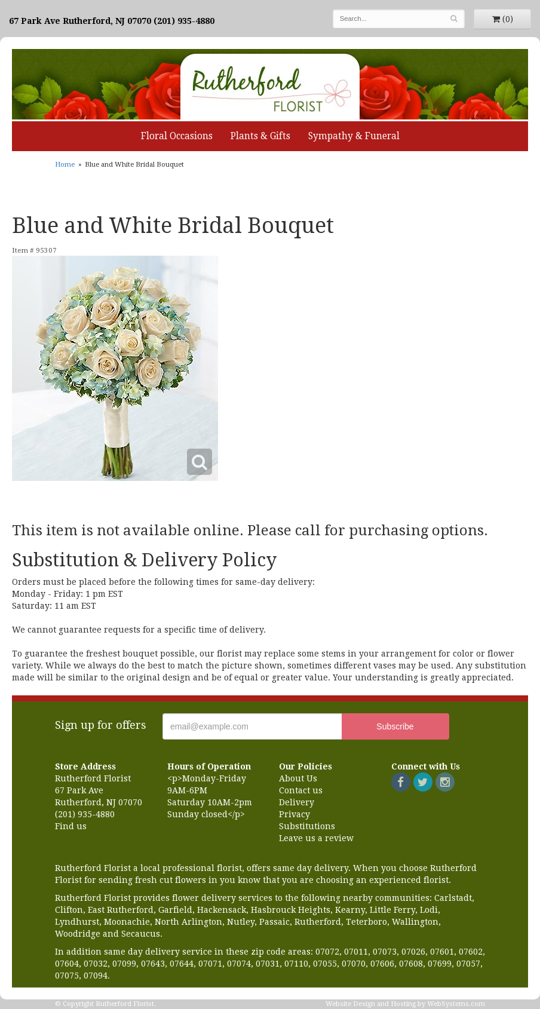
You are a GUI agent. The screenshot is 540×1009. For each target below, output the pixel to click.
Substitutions (307, 826)
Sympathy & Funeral (354, 136)
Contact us (301, 790)
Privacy (294, 814)
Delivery (296, 802)
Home (65, 164)
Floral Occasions (177, 136)
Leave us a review (316, 838)
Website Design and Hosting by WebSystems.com (405, 1004)
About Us (298, 778)
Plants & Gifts (260, 136)
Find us (71, 826)
